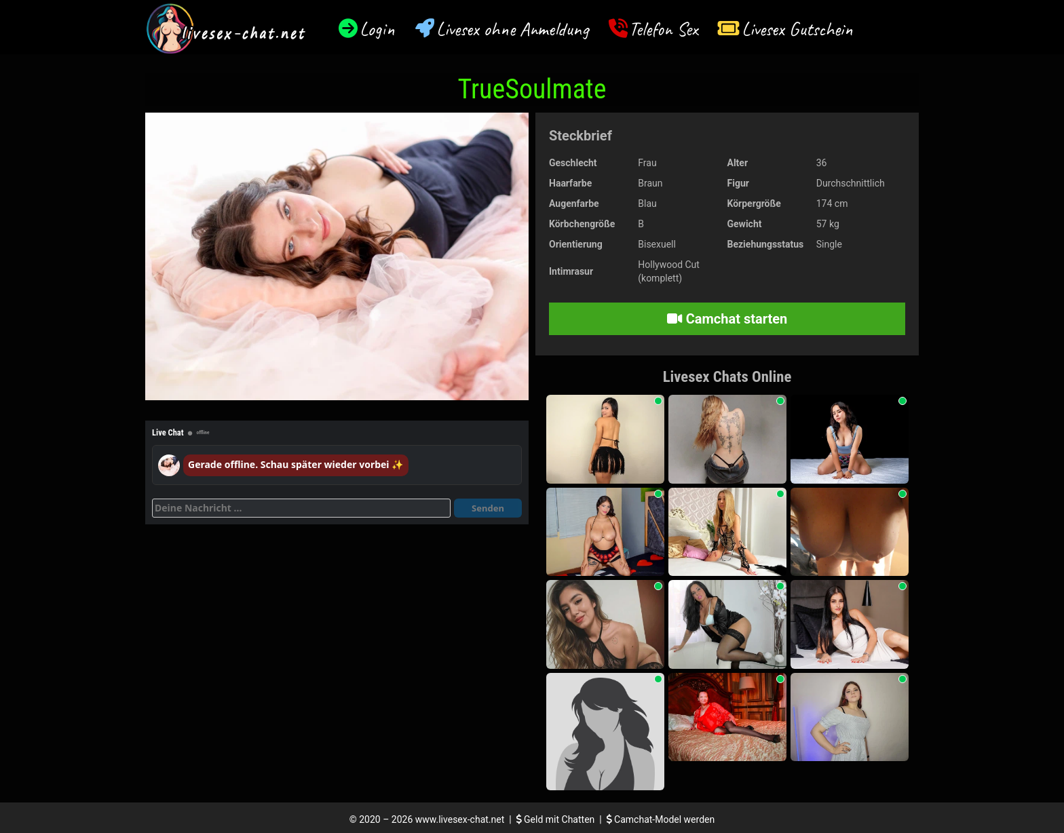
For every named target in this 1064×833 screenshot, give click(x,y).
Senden (488, 508)
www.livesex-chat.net (459, 819)
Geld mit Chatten (556, 819)
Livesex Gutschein (797, 29)
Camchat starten (727, 319)
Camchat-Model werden (661, 819)
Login (377, 29)
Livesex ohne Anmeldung (512, 29)
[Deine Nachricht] (301, 508)
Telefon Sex (663, 29)
